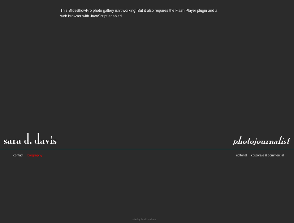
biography (35, 155)
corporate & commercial (267, 155)
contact (18, 155)
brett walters (148, 219)
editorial (241, 155)
